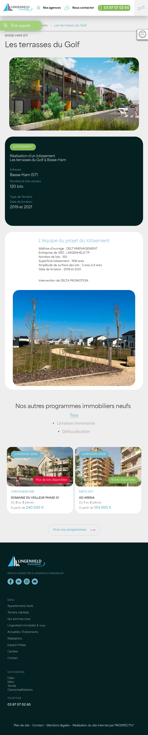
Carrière (12, 652)
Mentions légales (58, 725)
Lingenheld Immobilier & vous (26, 625)
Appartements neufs (20, 606)
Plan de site (21, 725)
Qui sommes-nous (18, 619)
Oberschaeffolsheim (20, 690)
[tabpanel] (74, 93)
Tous (74, 416)
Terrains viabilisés (18, 612)
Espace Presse (16, 645)
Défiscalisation (76, 432)
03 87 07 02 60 (19, 704)
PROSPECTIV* (124, 725)
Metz (10, 682)
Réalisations (14, 638)
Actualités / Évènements (22, 632)
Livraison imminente (76, 424)
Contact (12, 658)
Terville (11, 686)
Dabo (10, 678)
